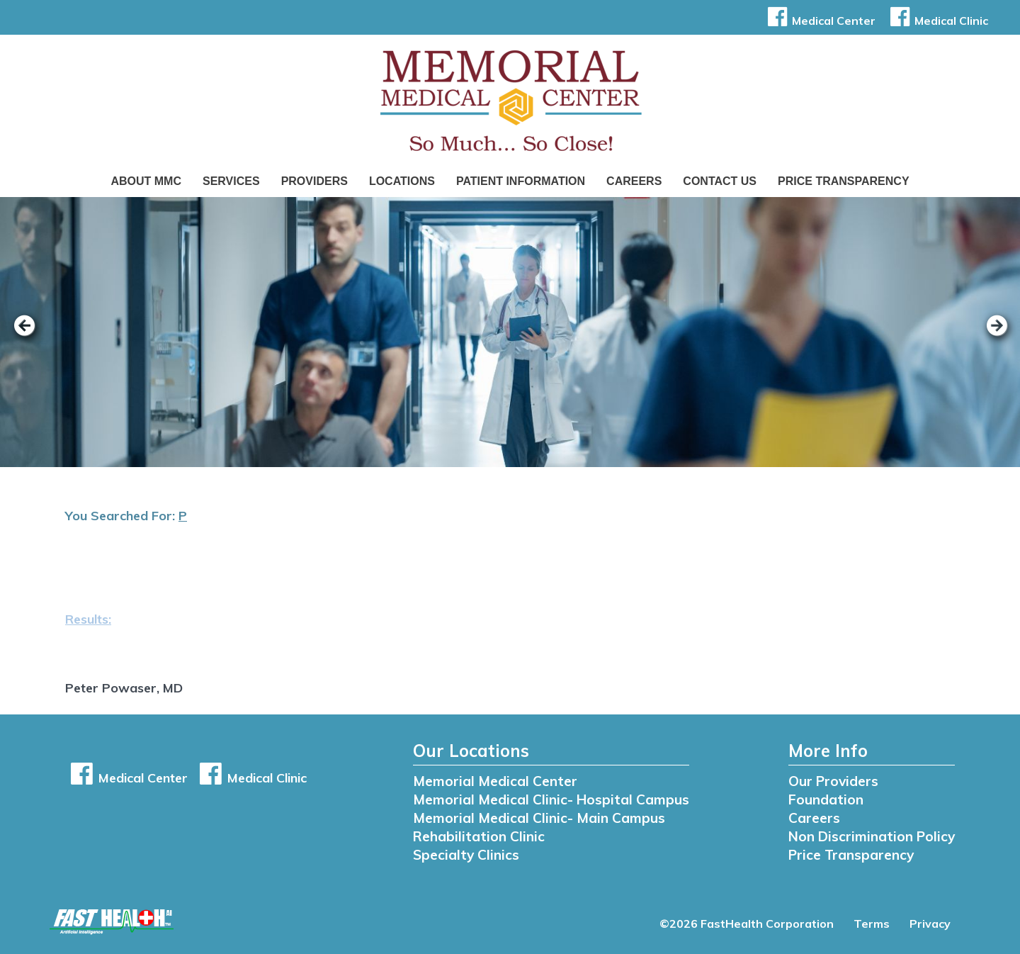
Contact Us (719, 181)
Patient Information (520, 181)
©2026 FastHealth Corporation (746, 923)
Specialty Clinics (466, 854)
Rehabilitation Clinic (479, 836)
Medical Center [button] (819, 20)
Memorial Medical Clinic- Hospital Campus (551, 799)
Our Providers (833, 781)
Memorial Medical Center (495, 781)
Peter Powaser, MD (124, 688)
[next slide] (988, 335)
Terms (872, 923)
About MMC (145, 181)
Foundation (825, 799)
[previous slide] (32, 335)
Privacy (930, 923)
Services (231, 181)
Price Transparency (844, 181)
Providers (314, 181)
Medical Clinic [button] (936, 20)
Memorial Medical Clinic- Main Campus (539, 817)
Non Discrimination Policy (871, 836)
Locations (402, 181)
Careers (634, 181)
